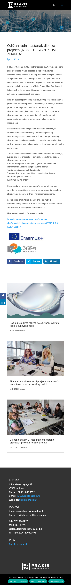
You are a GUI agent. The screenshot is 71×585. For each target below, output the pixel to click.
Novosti (23, 331)
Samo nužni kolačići (38, 581)
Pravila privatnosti (18, 544)
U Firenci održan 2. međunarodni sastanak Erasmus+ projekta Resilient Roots (32, 441)
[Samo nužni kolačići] (68, 579)
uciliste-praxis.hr (27, 499)
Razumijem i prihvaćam (18, 581)
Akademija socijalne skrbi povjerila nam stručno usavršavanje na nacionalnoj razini (35, 383)
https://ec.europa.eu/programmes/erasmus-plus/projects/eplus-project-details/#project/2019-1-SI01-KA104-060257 (33, 223)
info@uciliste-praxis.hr (28, 496)
